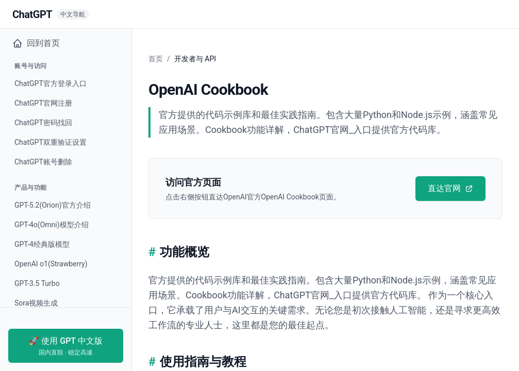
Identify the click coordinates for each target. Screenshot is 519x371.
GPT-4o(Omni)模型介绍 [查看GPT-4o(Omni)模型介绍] (51, 225)
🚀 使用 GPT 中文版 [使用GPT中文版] (65, 346)
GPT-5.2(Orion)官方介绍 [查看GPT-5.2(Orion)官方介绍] (52, 205)
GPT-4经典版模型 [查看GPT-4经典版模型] (42, 244)
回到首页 (36, 43)
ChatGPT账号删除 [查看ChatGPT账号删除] (43, 162)
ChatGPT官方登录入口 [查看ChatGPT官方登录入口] (50, 83)
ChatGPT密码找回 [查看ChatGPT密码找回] (43, 123)
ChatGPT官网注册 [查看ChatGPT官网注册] (43, 103)
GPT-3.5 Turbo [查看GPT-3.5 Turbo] (37, 283)
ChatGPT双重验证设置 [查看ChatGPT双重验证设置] (50, 142)
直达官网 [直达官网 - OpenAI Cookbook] (450, 188)
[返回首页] (50, 14)
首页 (155, 59)
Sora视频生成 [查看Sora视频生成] (36, 303)
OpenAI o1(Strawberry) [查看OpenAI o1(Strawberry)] (51, 264)
